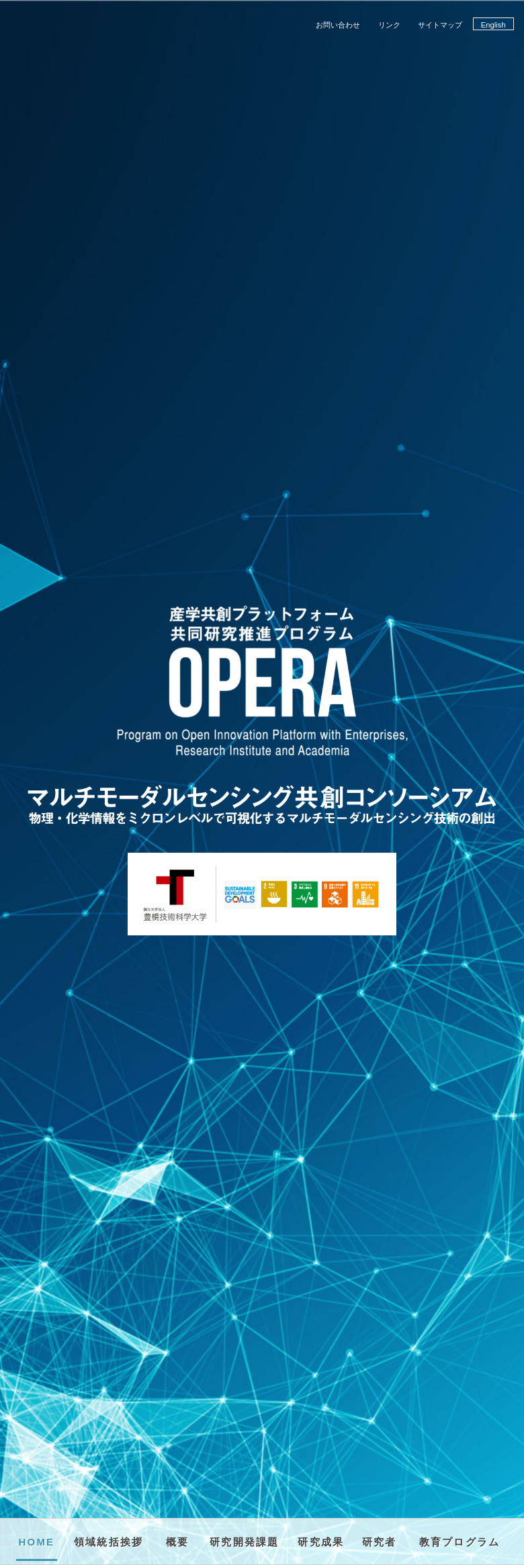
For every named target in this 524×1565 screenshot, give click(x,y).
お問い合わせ (338, 25)
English (493, 25)
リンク (389, 25)
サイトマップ (440, 25)
